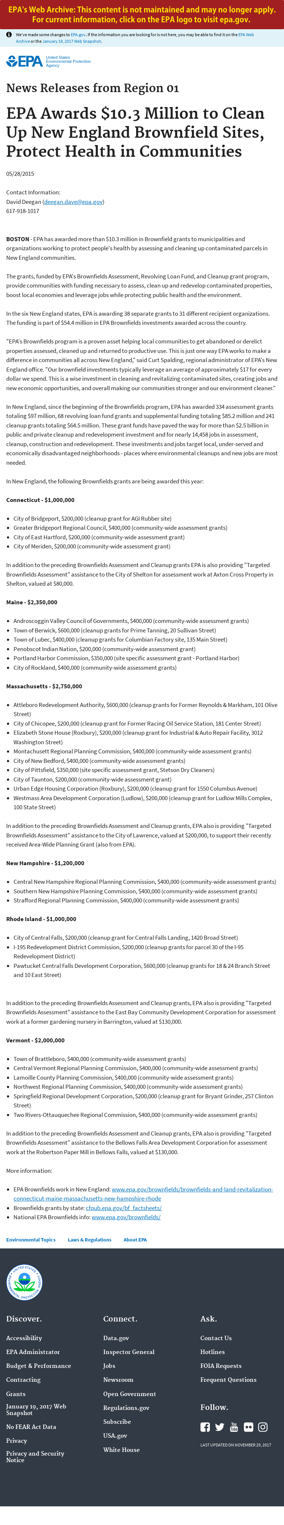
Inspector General (128, 1352)
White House (121, 1450)
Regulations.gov (126, 1408)
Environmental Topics (30, 1239)
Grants (16, 1394)
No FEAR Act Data (31, 1427)
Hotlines (212, 1352)
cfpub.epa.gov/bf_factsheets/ (124, 1208)
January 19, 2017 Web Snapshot (71, 41)
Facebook (205, 1427)
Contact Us (216, 1338)
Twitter (219, 1427)
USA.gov (115, 1436)
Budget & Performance (38, 1366)
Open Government (129, 1394)
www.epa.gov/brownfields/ (126, 1217)
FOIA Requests (221, 1366)
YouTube (234, 1427)
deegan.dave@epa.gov (73, 202)
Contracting (23, 1380)
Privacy (16, 1441)
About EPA (135, 1239)
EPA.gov (78, 34)
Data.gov (116, 1338)
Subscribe (117, 1422)
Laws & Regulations (89, 1239)
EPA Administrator (33, 1352)
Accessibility (24, 1338)
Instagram (263, 1427)
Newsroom (118, 1380)
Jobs (109, 1366)
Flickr (248, 1427)
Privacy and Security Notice (35, 1457)
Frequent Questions (228, 1380)
